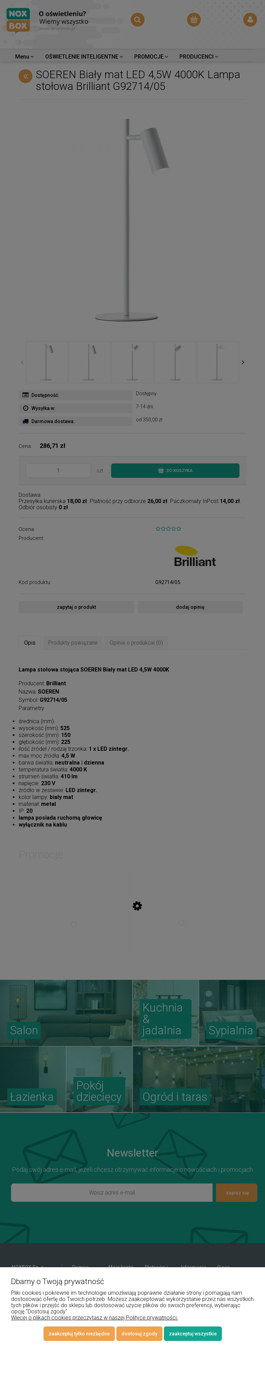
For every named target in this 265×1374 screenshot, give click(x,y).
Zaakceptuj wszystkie (193, 1333)
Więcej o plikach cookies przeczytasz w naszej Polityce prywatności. (94, 1317)
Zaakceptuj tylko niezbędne (79, 1333)
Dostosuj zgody (139, 1333)
